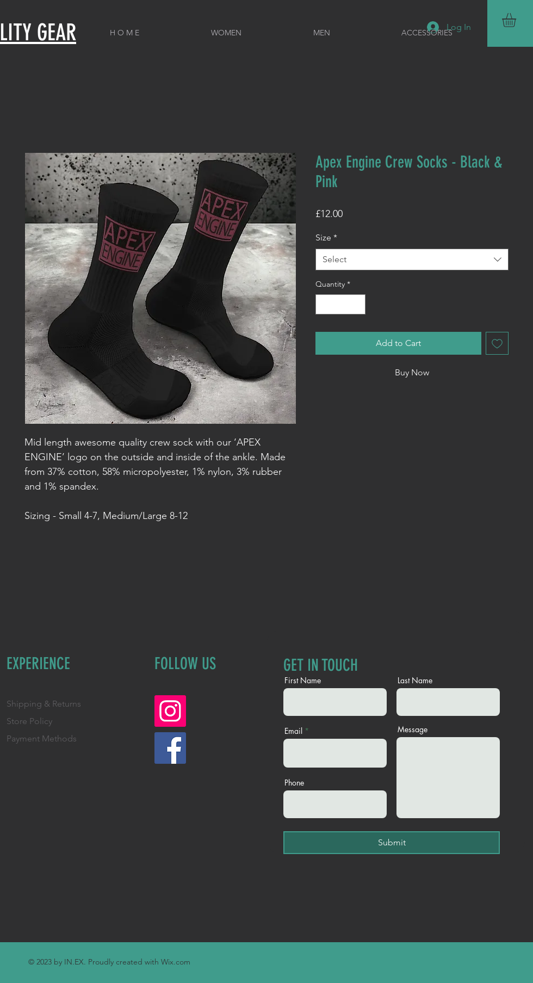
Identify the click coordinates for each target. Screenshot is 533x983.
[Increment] (357, 304)
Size (326, 237)
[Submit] (391, 842)
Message (412, 729)
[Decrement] (324, 304)
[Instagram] (170, 711)
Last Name (415, 680)
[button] (517, 20)
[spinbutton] (340, 304)
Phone (294, 783)
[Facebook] (170, 748)
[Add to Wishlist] (497, 343)
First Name (302, 680)
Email (293, 731)
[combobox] (412, 259)
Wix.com (175, 962)
